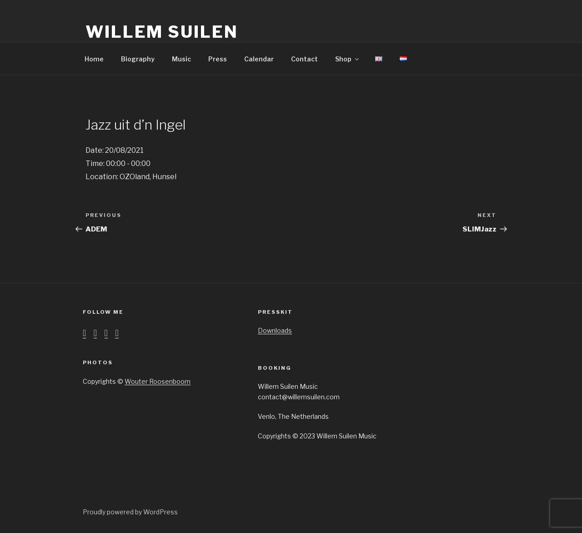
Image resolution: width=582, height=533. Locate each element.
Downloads (275, 330)
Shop (347, 59)
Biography (138, 59)
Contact (304, 59)
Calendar (259, 59)
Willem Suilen (161, 32)
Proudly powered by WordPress (130, 512)
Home (94, 59)
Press (217, 59)
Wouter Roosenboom (158, 381)
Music (181, 59)
